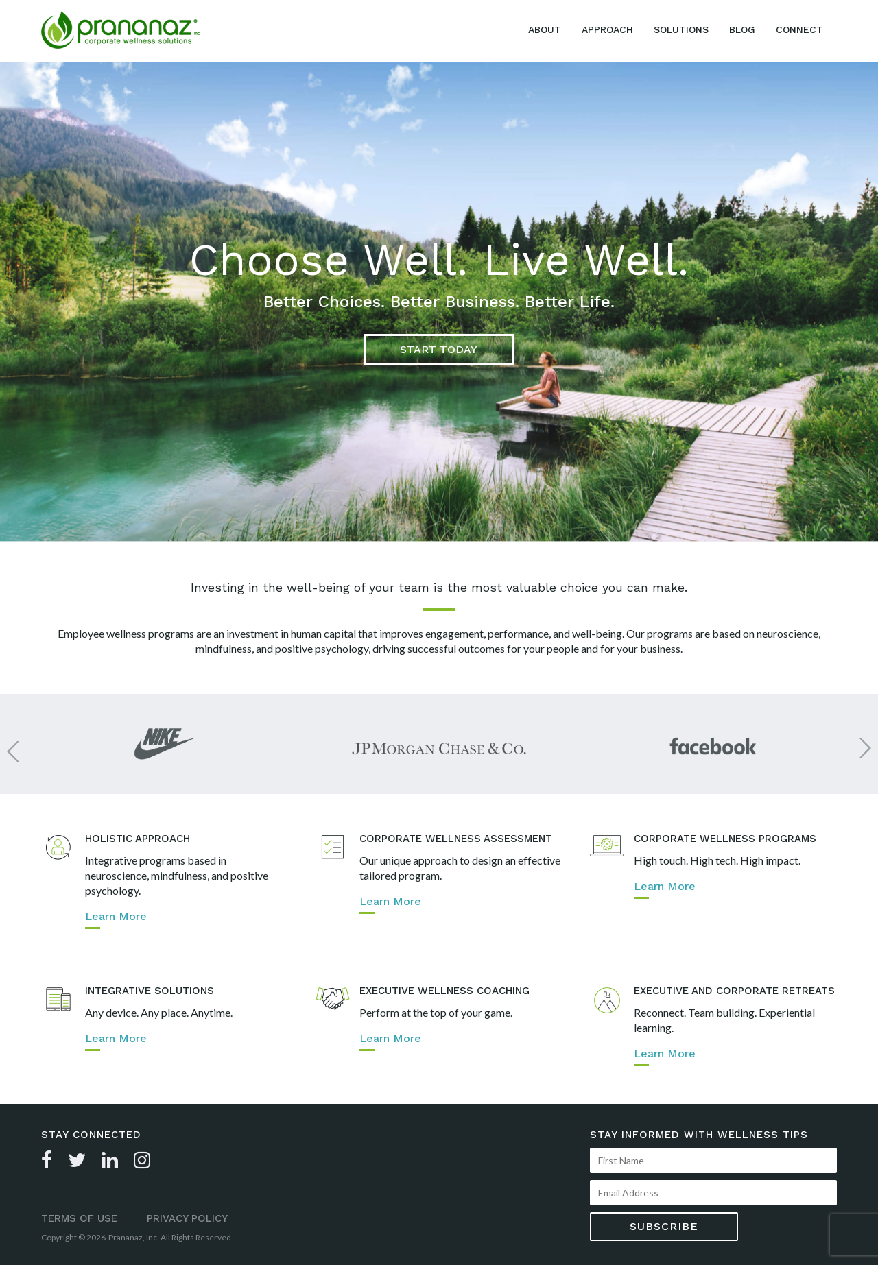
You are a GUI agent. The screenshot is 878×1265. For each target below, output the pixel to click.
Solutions (681, 29)
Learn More (116, 917)
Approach (607, 29)
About (544, 29)
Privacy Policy (187, 1218)
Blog (742, 29)
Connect (799, 29)
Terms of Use (79, 1218)
